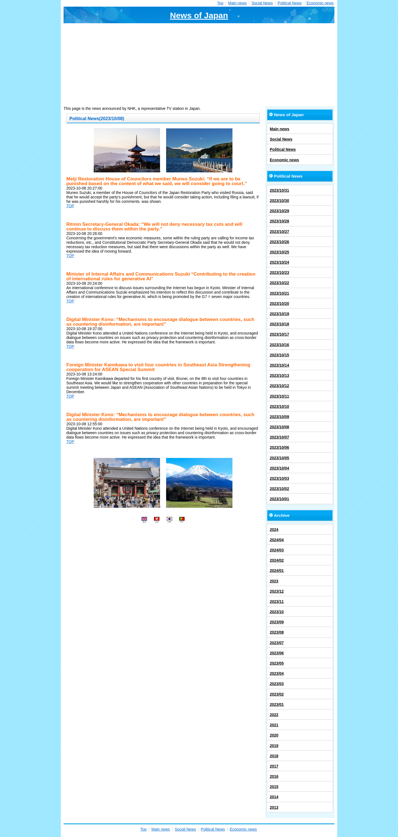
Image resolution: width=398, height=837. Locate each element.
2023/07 (277, 643)
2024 (274, 529)
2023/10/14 (279, 365)
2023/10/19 (279, 314)
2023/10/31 (279, 190)
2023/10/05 (279, 458)
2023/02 (277, 694)
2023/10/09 (279, 416)
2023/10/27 (279, 231)
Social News (262, 3)
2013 (274, 807)
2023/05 (277, 663)
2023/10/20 (279, 303)
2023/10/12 (279, 385)
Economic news (320, 3)
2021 (274, 725)
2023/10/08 (279, 427)
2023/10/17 (279, 334)
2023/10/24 (279, 262)
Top (220, 3)
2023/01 (277, 704)
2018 (274, 756)
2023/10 (277, 612)
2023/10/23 (279, 272)
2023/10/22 (279, 283)
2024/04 (277, 540)
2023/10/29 (279, 211)
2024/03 (277, 550)
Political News (289, 3)
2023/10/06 (279, 447)
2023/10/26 (279, 242)
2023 (274, 581)
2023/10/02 (279, 488)
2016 (274, 776)
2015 (274, 786)
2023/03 (277, 683)
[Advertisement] (199, 64)
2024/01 (277, 570)
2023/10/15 (279, 355)
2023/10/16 (279, 345)
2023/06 (277, 653)
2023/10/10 (279, 406)
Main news (237, 3)
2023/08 (277, 632)
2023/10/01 (279, 499)
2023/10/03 (279, 478)
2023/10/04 (279, 468)
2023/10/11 (279, 396)
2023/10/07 (279, 437)
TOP (70, 206)
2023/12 (277, 591)
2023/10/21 (279, 293)
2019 (274, 745)
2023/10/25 (279, 252)
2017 (274, 766)
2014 (274, 797)
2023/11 (277, 601)
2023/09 (277, 622)
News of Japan (199, 15)
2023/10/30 (279, 200)
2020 (274, 735)
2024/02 (277, 560)
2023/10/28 (279, 221)
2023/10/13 (279, 375)
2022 (274, 714)
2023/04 (277, 673)
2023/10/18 (279, 324)
